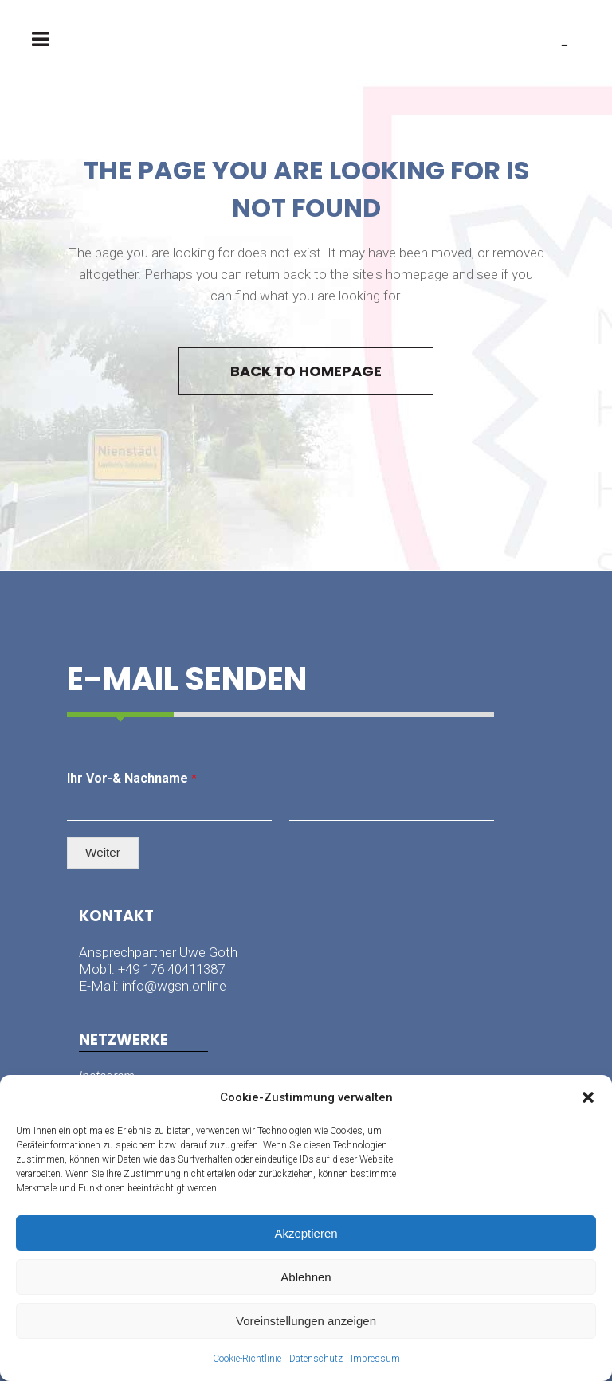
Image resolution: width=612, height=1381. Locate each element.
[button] (588, 1097)
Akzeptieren (305, 1233)
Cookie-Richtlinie (247, 1358)
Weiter (102, 852)
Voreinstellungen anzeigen (306, 1321)
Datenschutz (316, 1358)
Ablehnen (305, 1277)
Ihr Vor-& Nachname (132, 778)
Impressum (375, 1358)
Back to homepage (306, 371)
